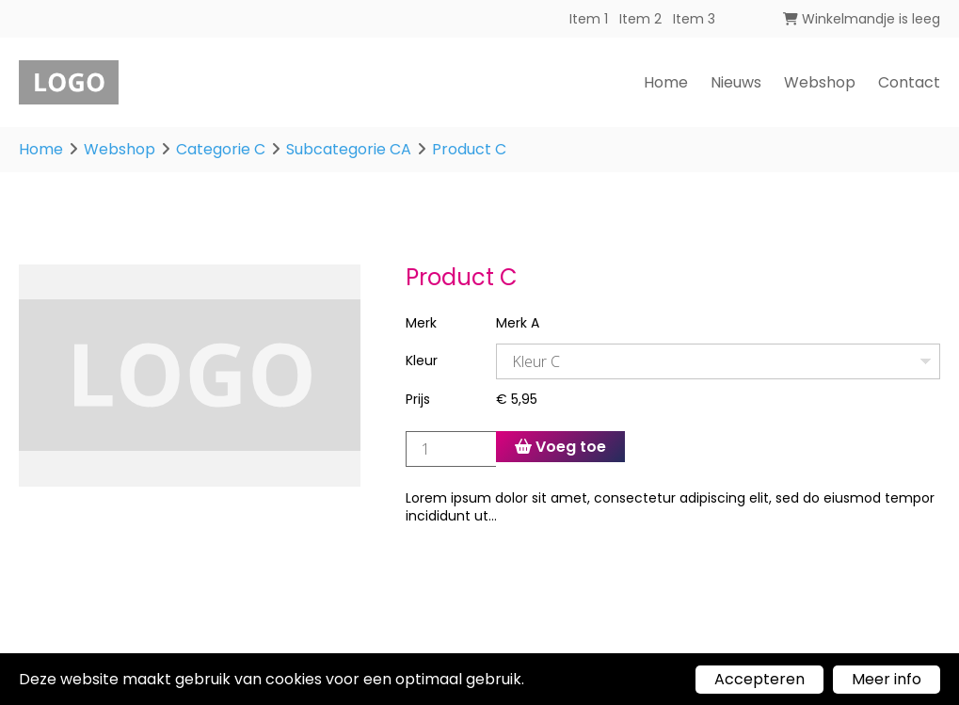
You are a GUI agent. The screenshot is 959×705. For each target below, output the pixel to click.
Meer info (886, 679)
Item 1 (588, 18)
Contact (909, 82)
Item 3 (694, 18)
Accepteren (759, 679)
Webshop (819, 82)
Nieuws (736, 82)
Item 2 (640, 18)
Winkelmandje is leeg (861, 18)
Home (666, 82)
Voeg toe (560, 446)
